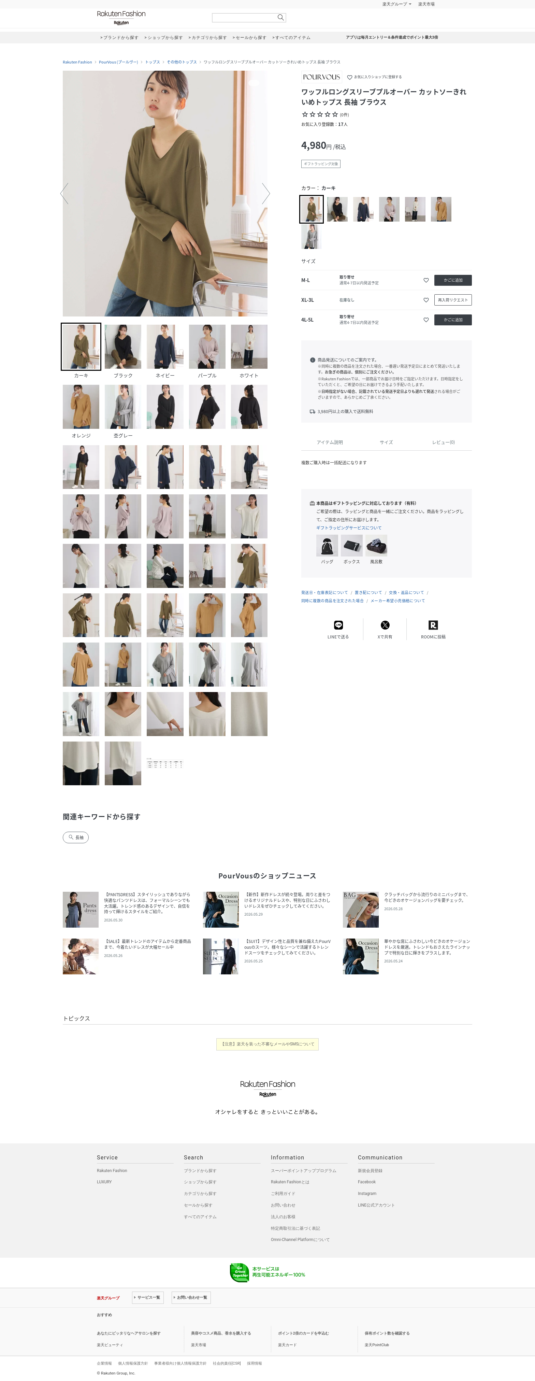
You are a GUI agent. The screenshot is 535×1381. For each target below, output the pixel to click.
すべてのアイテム (200, 1216)
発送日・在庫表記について (324, 592)
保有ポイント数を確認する (387, 1333)
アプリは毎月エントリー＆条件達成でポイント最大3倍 (392, 37)
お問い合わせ (283, 1205)
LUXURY (104, 1182)
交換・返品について (406, 592)
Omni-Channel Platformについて (300, 1239)
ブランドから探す (200, 1170)
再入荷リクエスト (453, 300)
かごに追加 (453, 280)
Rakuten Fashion (150, 18)
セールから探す (198, 1205)
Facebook (367, 1182)
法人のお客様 (283, 1216)
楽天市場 (426, 4)
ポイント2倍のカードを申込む (303, 1333)
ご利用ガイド (283, 1193)
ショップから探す (200, 1182)
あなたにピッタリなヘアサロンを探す (129, 1333)
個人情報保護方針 (133, 1363)
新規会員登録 (370, 1170)
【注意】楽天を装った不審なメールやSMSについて (267, 1044)
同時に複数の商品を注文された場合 (332, 601)
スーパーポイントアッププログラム (303, 1170)
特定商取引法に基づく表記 (295, 1228)
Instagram (367, 1193)
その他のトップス (182, 62)
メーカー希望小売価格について (398, 601)
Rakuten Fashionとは (290, 1182)
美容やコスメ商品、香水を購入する (221, 1333)
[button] (64, 194)
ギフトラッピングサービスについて (349, 528)
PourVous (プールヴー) (118, 62)
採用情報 (254, 1363)
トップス (152, 62)
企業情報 (104, 1363)
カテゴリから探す (200, 1193)
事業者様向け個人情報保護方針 (180, 1363)
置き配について (368, 592)
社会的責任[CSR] (227, 1363)
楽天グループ (394, 4)
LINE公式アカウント (376, 1205)
